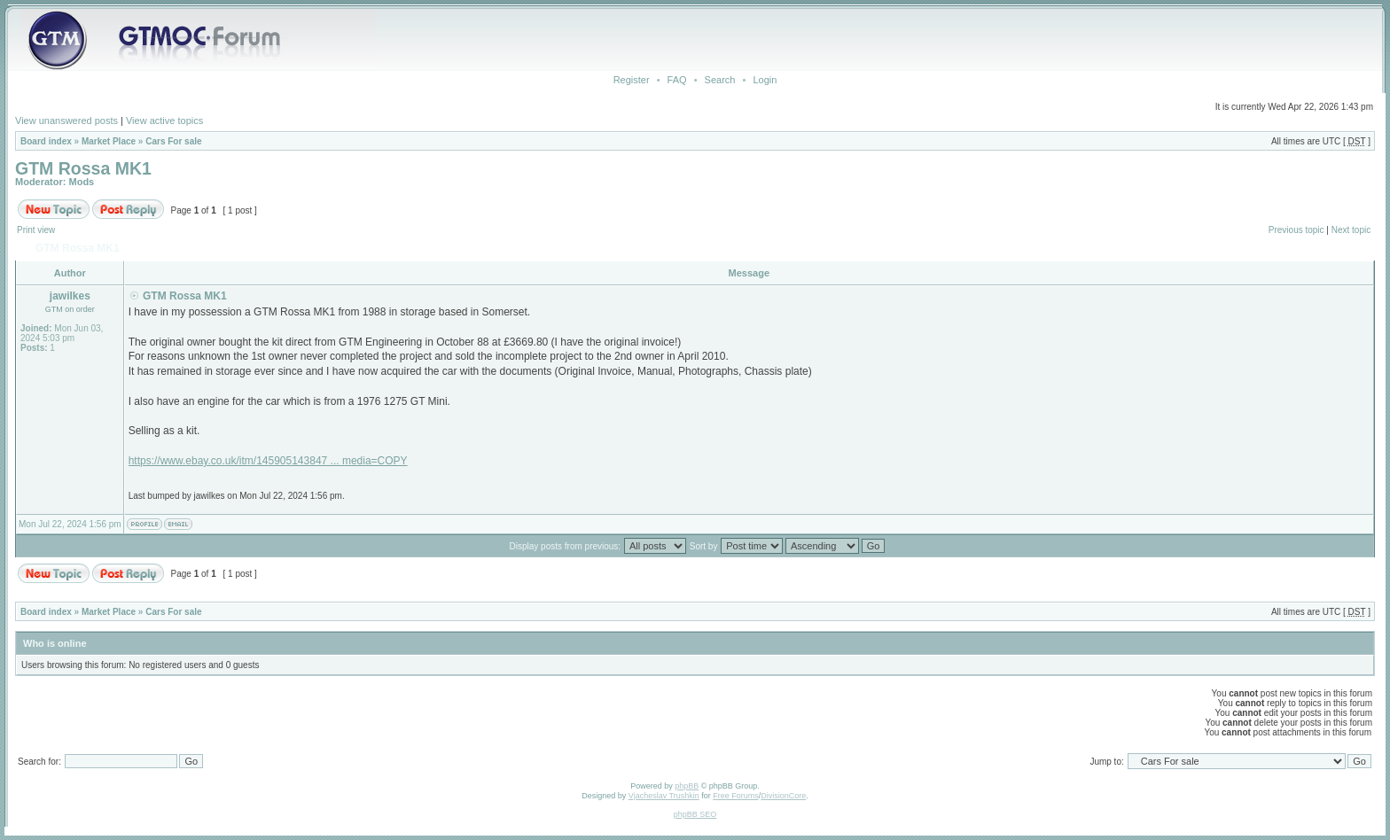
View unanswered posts (66, 120)
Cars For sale (173, 141)
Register (631, 79)
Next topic (1350, 230)
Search (720, 79)
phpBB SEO (695, 814)
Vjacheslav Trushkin (664, 795)
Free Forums (736, 795)
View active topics (164, 120)
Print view (36, 230)
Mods (82, 181)
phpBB (687, 786)
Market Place (109, 141)
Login (765, 79)
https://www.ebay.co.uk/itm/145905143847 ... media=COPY (268, 461)
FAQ (677, 79)
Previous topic (1296, 230)
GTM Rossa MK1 (83, 168)
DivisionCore (783, 795)
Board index (46, 141)
